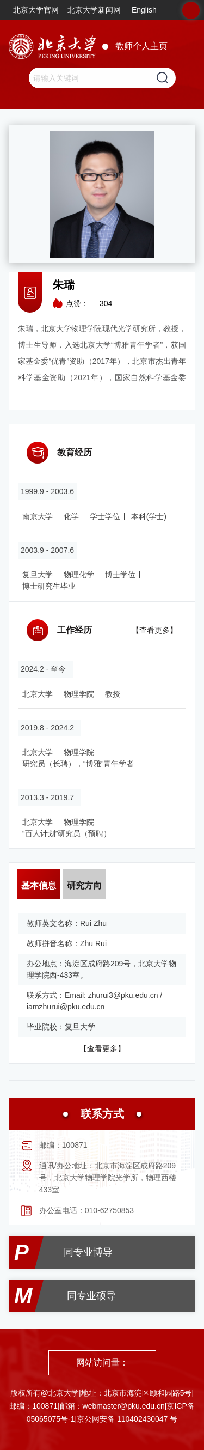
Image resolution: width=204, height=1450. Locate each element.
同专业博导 (88, 1252)
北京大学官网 (36, 9)
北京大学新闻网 (94, 9)
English (144, 9)
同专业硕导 (91, 1295)
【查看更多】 (154, 630)
